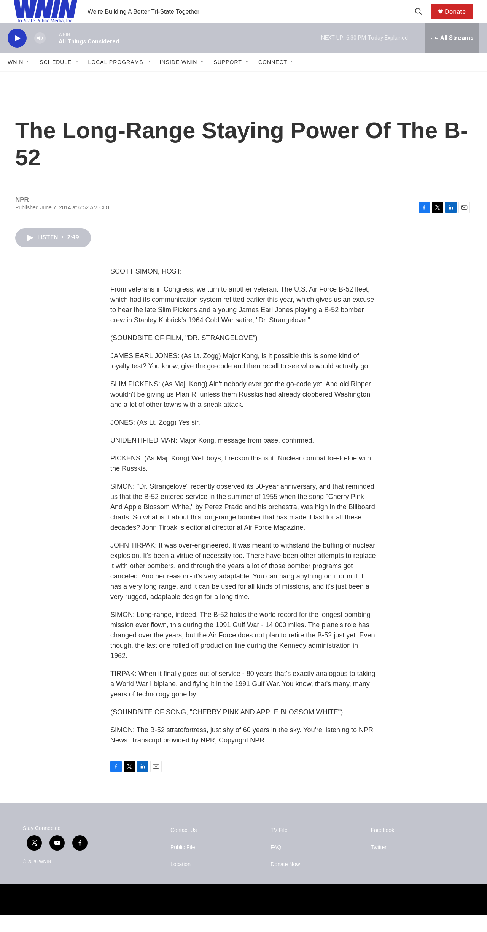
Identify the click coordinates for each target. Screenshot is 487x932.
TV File (279, 847)
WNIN (15, 79)
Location (180, 881)
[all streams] (452, 55)
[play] (17, 55)
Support (227, 79)
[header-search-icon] (422, 20)
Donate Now (285, 881)
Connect (272, 79)
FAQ (276, 864)
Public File (182, 864)
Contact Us (183, 847)
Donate (460, 20)
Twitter (379, 864)
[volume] (39, 55)
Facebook (382, 847)
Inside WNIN (178, 79)
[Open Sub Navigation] (29, 79)
